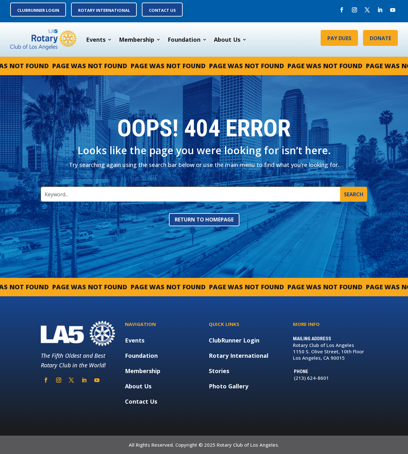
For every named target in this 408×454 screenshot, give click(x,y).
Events (96, 39)
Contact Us (141, 401)
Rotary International (238, 355)
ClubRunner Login (234, 340)
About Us (227, 39)
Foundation (184, 39)
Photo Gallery (228, 386)
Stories (219, 371)
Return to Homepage (204, 219)
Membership (136, 39)
